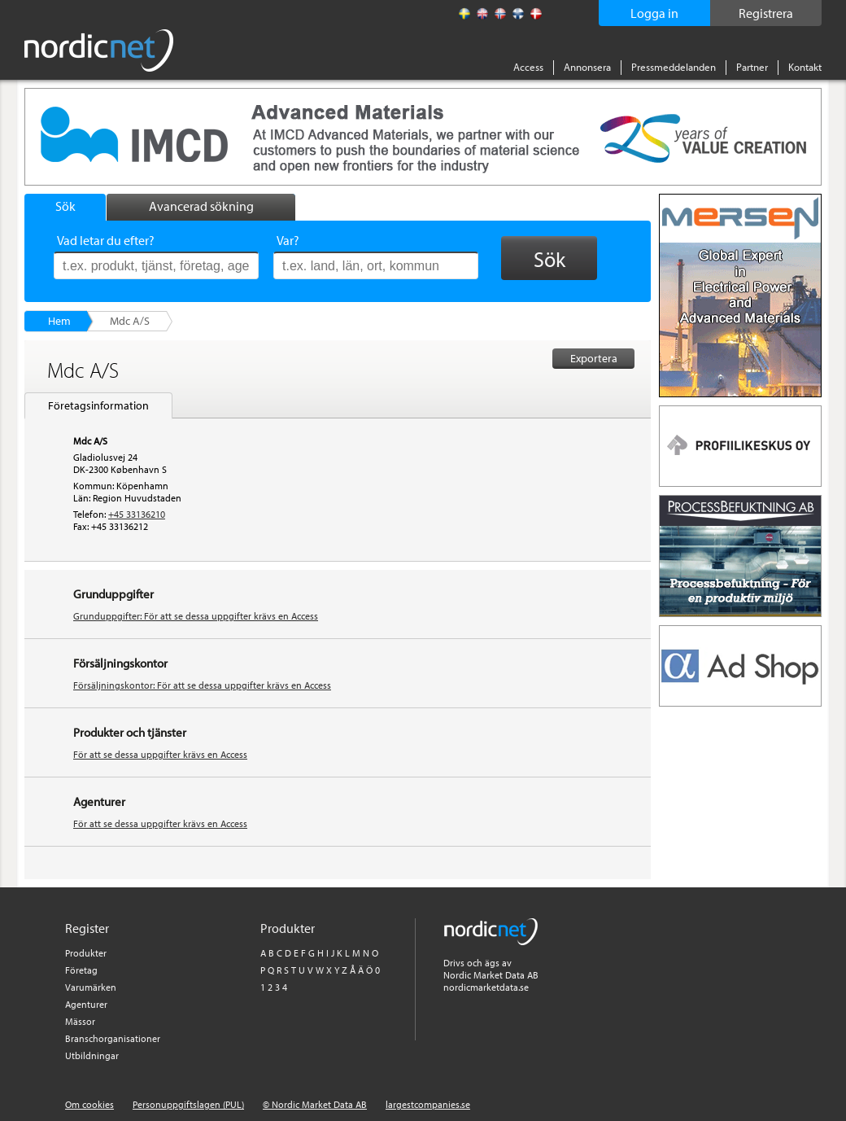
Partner (752, 66)
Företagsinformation (98, 405)
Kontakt (805, 66)
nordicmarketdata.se (486, 987)
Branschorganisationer (112, 1038)
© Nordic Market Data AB (315, 1104)
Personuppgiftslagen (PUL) (188, 1104)
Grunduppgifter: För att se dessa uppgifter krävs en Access (195, 616)
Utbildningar (92, 1055)
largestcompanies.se (428, 1104)
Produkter (86, 953)
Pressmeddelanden (673, 66)
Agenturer (86, 1004)
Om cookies (89, 1104)
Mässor (80, 1021)
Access (528, 66)
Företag (81, 970)
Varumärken (90, 987)
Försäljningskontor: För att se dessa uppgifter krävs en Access (202, 685)
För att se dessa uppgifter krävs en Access (160, 754)
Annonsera (587, 66)
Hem (59, 320)
